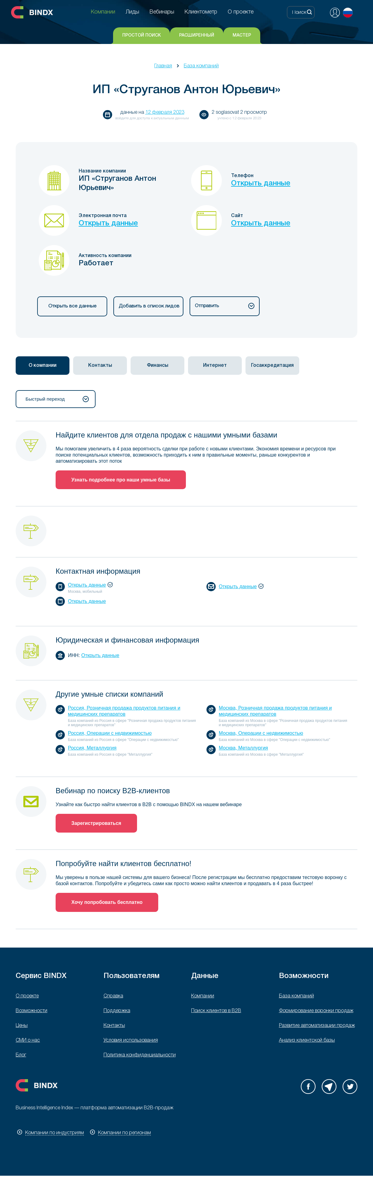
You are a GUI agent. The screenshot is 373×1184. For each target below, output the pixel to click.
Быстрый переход (57, 399)
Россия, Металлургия (92, 748)
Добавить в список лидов (148, 306)
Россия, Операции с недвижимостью (109, 733)
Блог (21, 1056)
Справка (113, 997)
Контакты (114, 1026)
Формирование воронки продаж (316, 1012)
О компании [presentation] (43, 366)
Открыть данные (260, 183)
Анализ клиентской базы (307, 1041)
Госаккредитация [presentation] (272, 366)
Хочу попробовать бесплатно (108, 903)
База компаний (201, 66)
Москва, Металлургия (243, 748)
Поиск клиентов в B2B (216, 1012)
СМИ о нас (28, 1041)
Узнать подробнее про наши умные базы (122, 480)
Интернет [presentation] (215, 366)
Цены (22, 1026)
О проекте (27, 997)
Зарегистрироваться (97, 823)
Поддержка (117, 1012)
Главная (163, 66)
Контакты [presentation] (100, 366)
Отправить (224, 306)
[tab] (42, 366)
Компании (202, 997)
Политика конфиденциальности (140, 1056)
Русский (348, 13)
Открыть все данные (72, 306)
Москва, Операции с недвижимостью (261, 733)
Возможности (31, 1012)
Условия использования (131, 1041)
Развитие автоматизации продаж (317, 1026)
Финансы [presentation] (157, 366)
